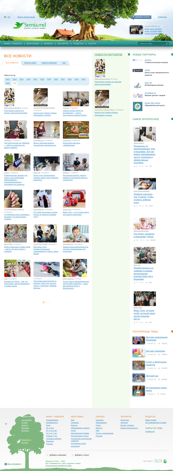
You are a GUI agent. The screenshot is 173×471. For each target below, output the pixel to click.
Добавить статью (142, 17)
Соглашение (26, 420)
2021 (63, 79)
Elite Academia (68, 279)
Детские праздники (155, 351)
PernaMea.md (39, 140)
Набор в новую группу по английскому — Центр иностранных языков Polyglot (74, 113)
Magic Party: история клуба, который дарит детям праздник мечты (154, 31)
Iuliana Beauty (39, 209)
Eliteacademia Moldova (12, 108)
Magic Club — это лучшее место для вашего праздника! (76, 213)
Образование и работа (80, 428)
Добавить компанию (57, 455)
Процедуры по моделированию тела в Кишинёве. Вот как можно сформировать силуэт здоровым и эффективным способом (145, 154)
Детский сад (152, 376)
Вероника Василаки (141, 231)
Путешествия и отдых (80, 436)
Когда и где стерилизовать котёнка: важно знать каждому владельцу (46, 177)
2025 (8, 83)
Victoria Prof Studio (40, 244)
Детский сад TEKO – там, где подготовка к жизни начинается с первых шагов (17, 284)
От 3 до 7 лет (51, 433)
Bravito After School (152, 103)
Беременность (52, 423)
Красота (74, 425)
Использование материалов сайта (59, 466)
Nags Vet (37, 173)
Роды (48, 425)
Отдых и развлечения (104, 433)
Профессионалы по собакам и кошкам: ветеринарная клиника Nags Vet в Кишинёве (143, 273)
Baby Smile (8, 244)
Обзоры (48, 44)
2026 (15, 83)
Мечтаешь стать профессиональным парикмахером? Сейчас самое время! (46, 250)
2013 (8, 79)
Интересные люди (78, 444)
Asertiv (6, 173)
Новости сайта (30, 63)
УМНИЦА (7, 140)
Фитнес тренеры (127, 425)
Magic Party (67, 209)
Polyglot (66, 108)
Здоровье (75, 423)
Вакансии (25, 428)
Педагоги (124, 423)
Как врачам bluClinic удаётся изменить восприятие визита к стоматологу (75, 177)
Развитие (50, 441)
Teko (6, 279)
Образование (101, 423)
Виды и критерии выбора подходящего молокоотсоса (45, 144)
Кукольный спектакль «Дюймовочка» (71, 144)
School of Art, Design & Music (44, 108)
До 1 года (50, 428)
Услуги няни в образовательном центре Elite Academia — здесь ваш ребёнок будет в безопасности (76, 285)
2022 (70, 79)
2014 (15, 79)
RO (9, 17)
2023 (77, 79)
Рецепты (78, 44)
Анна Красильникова (141, 191)
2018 (42, 79)
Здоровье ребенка (53, 439)
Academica (67, 140)
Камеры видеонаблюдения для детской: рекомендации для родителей (75, 249)
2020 (56, 79)
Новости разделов (49, 63)
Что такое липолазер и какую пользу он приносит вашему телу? (45, 214)
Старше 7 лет (51, 436)
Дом (72, 420)
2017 (35, 79)
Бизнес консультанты (129, 428)
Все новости (12, 63)
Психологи (125, 420)
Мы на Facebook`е (14, 464)
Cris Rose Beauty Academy (14, 209)
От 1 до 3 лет (51, 431)
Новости (24, 425)
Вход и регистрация (26, 17)
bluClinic (66, 173)
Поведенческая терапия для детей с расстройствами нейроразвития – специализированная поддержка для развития (15, 179)
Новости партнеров (108, 54)
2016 (28, 79)
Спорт (73, 431)
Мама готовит (151, 420)
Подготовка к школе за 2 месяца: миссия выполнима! (15, 112)
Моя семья (33, 44)
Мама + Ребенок (13, 44)
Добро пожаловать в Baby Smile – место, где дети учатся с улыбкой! (17, 249)
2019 (49, 79)
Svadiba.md (150, 432)
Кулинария (75, 446)
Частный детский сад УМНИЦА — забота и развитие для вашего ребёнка (16, 145)
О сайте (24, 423)
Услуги (92, 44)
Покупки (49, 444)
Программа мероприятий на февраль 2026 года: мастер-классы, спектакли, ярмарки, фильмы (45, 284)
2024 (83, 79)
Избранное (162, 17)
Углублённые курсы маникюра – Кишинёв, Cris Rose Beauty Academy (17, 217)
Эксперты (63, 44)
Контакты (25, 431)
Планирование (52, 420)
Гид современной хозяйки (155, 423)
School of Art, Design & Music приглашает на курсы (45, 114)
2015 (22, 79)
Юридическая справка (80, 433)
